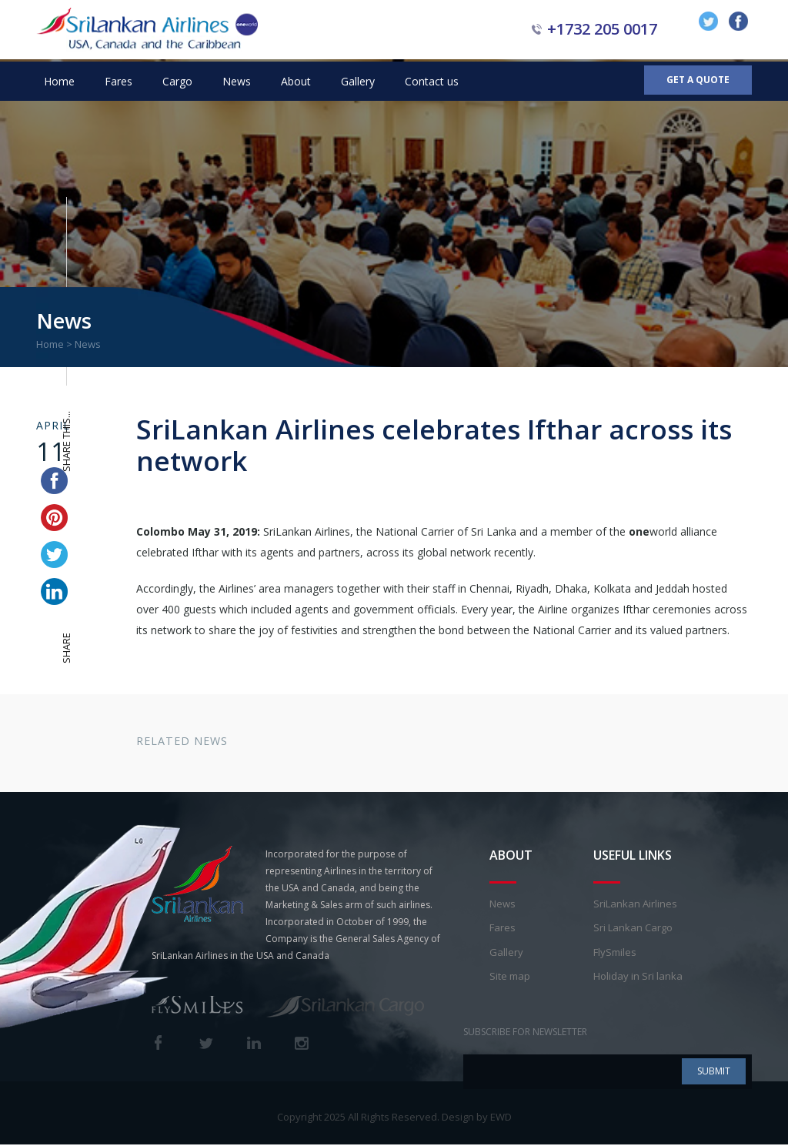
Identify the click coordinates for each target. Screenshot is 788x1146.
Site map (509, 978)
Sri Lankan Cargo (633, 930)
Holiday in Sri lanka (638, 978)
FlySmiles (614, 954)
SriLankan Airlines (635, 905)
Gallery (358, 81)
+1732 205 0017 (602, 28)
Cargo (177, 81)
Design (458, 1118)
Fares (118, 81)
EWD (501, 1118)
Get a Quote (698, 80)
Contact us (432, 81)
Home (59, 81)
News (236, 81)
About (296, 81)
